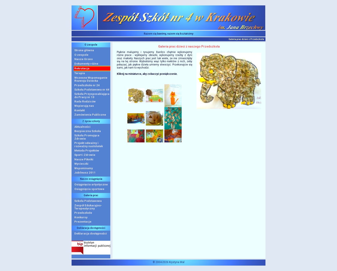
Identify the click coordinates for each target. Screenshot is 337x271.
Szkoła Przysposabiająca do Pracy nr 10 (91, 95)
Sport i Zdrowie (84, 154)
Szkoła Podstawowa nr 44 (91, 89)
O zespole (81, 54)
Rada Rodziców (85, 101)
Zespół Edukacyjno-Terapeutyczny (88, 207)
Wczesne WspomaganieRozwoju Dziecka (90, 79)
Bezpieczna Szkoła (87, 131)
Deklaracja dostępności (90, 233)
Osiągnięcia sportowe (89, 189)
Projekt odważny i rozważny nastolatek (88, 144)
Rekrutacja (81, 68)
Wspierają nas (84, 105)
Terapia (79, 73)
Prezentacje (82, 221)
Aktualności (82, 126)
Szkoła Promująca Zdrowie (86, 137)
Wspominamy (83, 168)
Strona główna (84, 50)
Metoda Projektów (86, 150)
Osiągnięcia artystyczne (91, 184)
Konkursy (80, 217)
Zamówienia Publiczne (90, 114)
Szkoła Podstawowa (88, 200)
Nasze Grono (83, 59)
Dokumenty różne (86, 63)
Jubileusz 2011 (85, 172)
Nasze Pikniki (83, 159)
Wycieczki (81, 163)
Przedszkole (83, 212)
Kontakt (79, 110)
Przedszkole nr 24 (87, 85)
